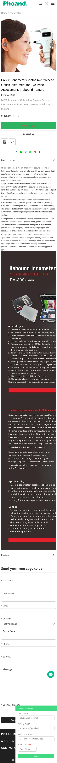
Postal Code (8, 631)
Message (6, 669)
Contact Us (28, 133)
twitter (25, 152)
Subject (6, 656)
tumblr (39, 152)
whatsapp (30, 152)
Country (6, 618)
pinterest (35, 152)
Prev (5, 44)
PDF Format (4, 141)
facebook (16, 152)
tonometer (15, 13)
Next (52, 44)
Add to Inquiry (28, 125)
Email (5, 605)
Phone (5, 644)
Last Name (7, 593)
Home (4, 13)
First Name (7, 580)
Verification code (10, 704)
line (20, 152)
